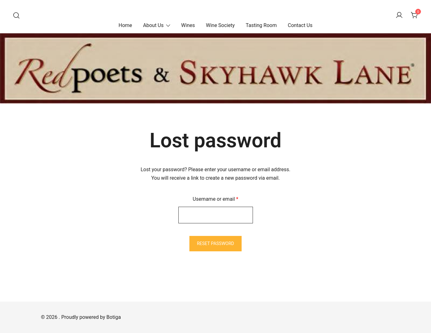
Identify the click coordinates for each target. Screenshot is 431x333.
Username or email (225, 198)
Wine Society (220, 25)
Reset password (215, 243)
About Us (153, 25)
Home (125, 25)
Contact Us (300, 25)
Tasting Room (261, 25)
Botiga (113, 317)
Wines (188, 25)
